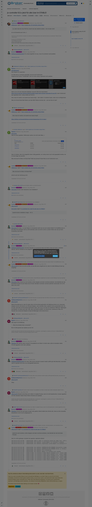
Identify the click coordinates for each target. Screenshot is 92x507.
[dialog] (46, 253)
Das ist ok (55, 256)
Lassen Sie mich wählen (39, 256)
